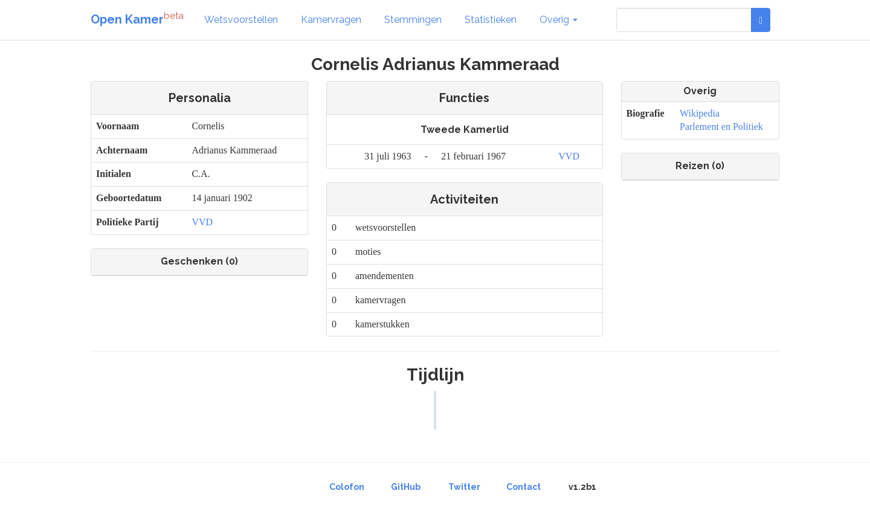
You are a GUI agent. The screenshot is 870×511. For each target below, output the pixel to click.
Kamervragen (331, 19)
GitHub (405, 487)
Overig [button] (559, 19)
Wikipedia (700, 113)
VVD (202, 222)
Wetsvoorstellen (241, 19)
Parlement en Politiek (721, 126)
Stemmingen (413, 19)
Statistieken (491, 19)
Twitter (464, 487)
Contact (523, 487)
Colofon (346, 487)
